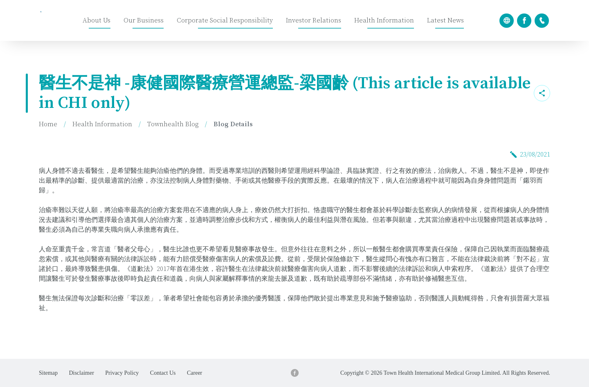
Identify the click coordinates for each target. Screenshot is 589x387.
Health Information (384, 20)
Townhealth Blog (172, 124)
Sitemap (48, 373)
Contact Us (163, 373)
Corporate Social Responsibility (225, 20)
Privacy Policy (122, 373)
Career (194, 373)
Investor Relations (313, 20)
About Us (96, 20)
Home (48, 124)
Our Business (144, 20)
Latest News (445, 20)
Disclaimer (81, 373)
